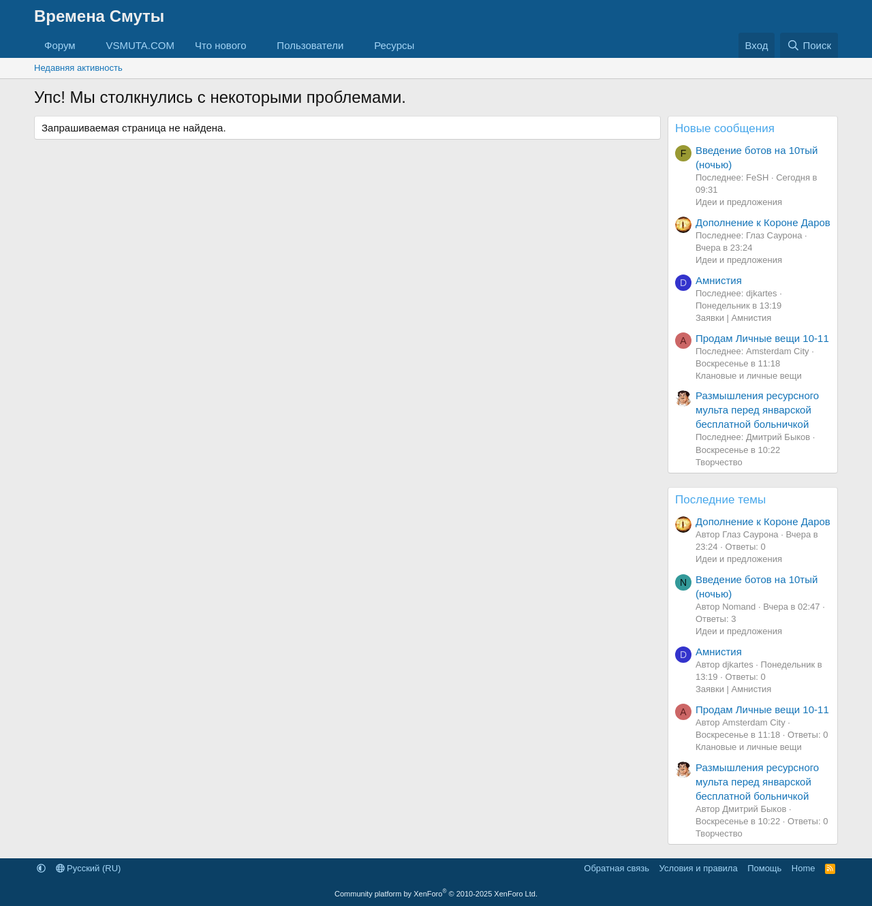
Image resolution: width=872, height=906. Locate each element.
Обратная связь (616, 868)
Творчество (719, 462)
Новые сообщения (725, 128)
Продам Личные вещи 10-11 (762, 338)
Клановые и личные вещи (749, 376)
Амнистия (719, 280)
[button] (85, 45)
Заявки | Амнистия (733, 318)
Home (803, 868)
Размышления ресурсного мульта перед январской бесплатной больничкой (757, 410)
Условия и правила (698, 868)
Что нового (220, 45)
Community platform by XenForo (436, 894)
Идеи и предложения (739, 202)
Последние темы (720, 499)
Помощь (764, 868)
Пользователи (310, 45)
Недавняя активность (78, 68)
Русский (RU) (88, 868)
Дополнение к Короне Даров (763, 222)
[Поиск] (809, 45)
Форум (60, 45)
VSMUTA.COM (140, 45)
